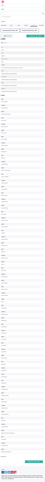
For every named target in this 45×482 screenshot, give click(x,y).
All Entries (41, 25)
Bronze (26, 25)
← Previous (31, 36)
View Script (3, 456)
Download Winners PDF (29, 30)
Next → (40, 36)
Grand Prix (3, 25)
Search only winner (6, 16)
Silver (18, 25)
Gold (11, 25)
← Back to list (6, 36)
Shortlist (34, 25)
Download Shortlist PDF (10, 30)
